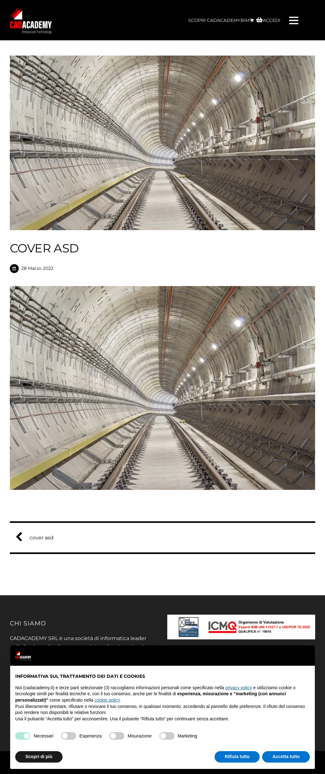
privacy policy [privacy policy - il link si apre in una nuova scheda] (238, 687)
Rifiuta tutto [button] (237, 756)
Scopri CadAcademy (214, 20)
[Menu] (294, 20)
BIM (245, 20)
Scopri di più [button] (38, 756)
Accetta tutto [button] (286, 756)
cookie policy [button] (107, 700)
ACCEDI (271, 20)
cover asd (37, 537)
